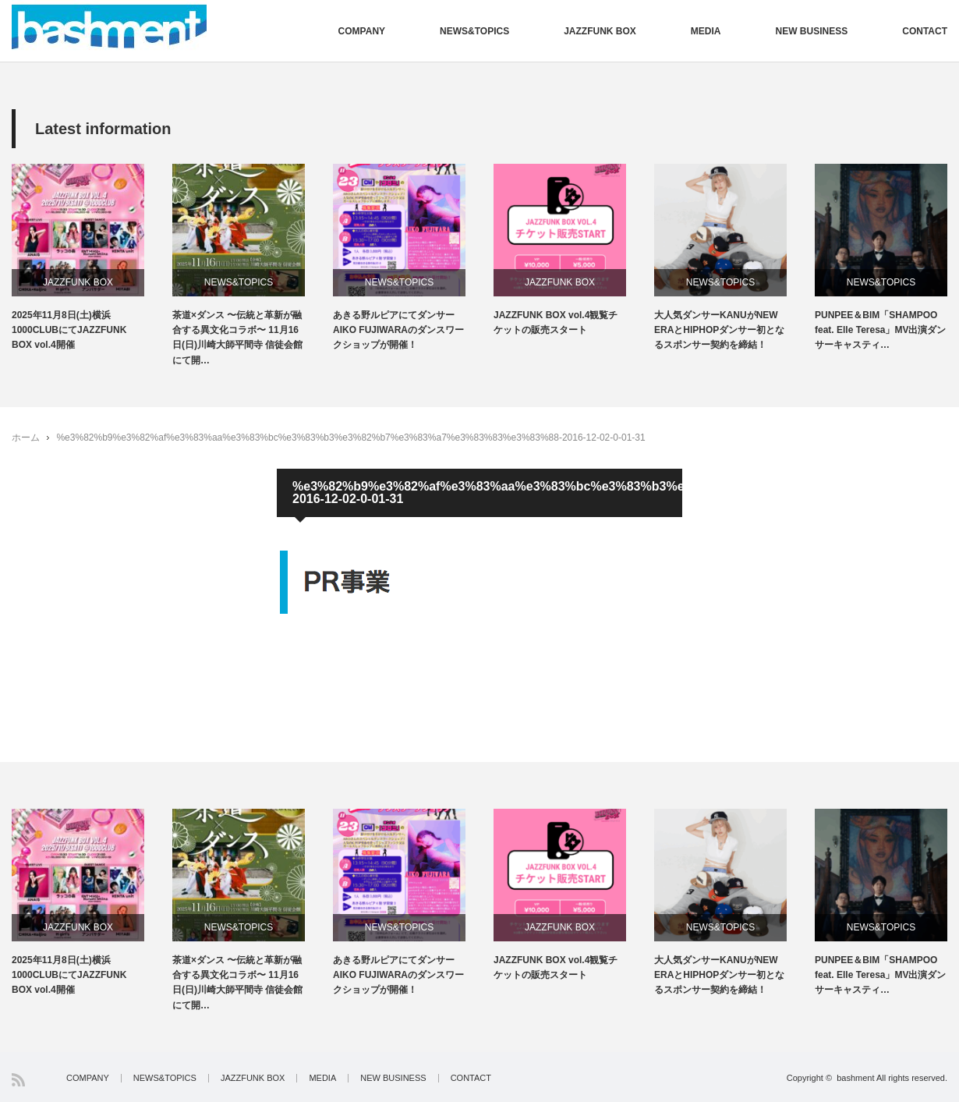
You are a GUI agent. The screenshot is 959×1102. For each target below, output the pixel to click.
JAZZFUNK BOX (600, 31)
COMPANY (361, 31)
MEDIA (706, 31)
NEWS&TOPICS (474, 31)
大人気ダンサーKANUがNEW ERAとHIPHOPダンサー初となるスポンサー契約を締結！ (719, 330)
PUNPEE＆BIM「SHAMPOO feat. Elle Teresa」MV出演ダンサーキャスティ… (881, 330)
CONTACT (924, 31)
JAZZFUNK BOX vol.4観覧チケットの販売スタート (556, 322)
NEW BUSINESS (812, 31)
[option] (92, 258)
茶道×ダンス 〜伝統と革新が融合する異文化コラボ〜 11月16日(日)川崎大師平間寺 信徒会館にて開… (237, 338)
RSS (18, 1079)
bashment (855, 1078)
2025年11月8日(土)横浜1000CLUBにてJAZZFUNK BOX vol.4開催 (69, 330)
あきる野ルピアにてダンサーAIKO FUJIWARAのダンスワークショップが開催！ (398, 330)
